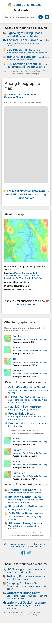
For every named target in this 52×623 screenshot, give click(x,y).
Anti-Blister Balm (20, 513)
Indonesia (17, 339)
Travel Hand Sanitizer (21, 56)
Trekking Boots (17, 576)
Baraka (17, 336)
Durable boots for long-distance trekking (26, 577)
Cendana (18, 370)
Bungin (17, 450)
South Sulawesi (30, 339)
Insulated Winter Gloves (24, 496)
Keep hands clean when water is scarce (28, 58)
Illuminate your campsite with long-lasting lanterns (28, 65)
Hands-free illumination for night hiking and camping (27, 51)
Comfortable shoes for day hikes (23, 36)
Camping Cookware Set (23, 583)
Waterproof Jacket (19, 602)
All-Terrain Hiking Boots (24, 523)
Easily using (27, 194)
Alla (15, 359)
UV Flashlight (16, 569)
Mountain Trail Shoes (22, 489)
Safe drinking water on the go (25, 508)
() (23, 275)
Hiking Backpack (19, 397)
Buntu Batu (19, 473)
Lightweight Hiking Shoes (24, 33)
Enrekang (43, 339)
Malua (16, 347)
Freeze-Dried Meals (21, 413)
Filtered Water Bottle (22, 506)
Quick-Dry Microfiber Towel (26, 387)
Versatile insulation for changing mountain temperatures (28, 43)
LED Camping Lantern (22, 64)
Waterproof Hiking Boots (23, 593)
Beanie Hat (15, 423)
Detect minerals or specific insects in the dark (26, 570)
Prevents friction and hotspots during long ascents (25, 516)
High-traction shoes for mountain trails (26, 491)
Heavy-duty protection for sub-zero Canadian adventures (25, 501)
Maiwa (16, 438)
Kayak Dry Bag (18, 406)
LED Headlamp (17, 49)
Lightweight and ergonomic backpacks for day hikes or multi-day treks (27, 400)
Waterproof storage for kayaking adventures (24, 408)
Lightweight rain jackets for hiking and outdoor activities (26, 605)
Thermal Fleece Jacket (22, 40)
